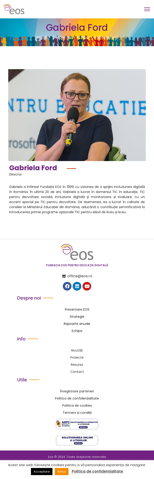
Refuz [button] (62, 471)
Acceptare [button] (42, 471)
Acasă (41, 37)
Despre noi (62, 37)
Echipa (83, 37)
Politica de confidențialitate (97, 471)
